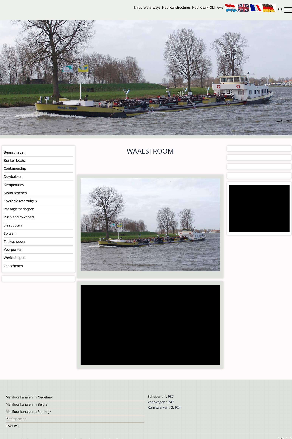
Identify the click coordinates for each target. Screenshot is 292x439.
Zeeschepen (13, 265)
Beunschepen (15, 152)
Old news (217, 7)
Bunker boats (14, 160)
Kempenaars (14, 184)
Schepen (154, 396)
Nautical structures (176, 7)
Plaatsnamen (16, 418)
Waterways (152, 7)
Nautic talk (200, 7)
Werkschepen (14, 257)
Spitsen (10, 233)
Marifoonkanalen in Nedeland (29, 397)
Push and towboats (19, 217)
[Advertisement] (148, 325)
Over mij (12, 426)
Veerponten (13, 249)
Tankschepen (14, 241)
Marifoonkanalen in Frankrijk (28, 411)
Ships (138, 7)
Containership (15, 168)
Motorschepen (15, 193)
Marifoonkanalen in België (26, 404)
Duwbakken (13, 176)
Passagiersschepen (19, 209)
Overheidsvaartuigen (20, 201)
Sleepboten (13, 225)
